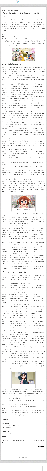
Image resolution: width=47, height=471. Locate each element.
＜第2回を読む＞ (6, 419)
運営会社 (9, 468)
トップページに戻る (24, 457)
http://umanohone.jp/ (6, 427)
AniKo (5, 468)
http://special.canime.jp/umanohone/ (15, 77)
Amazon (4, 436)
